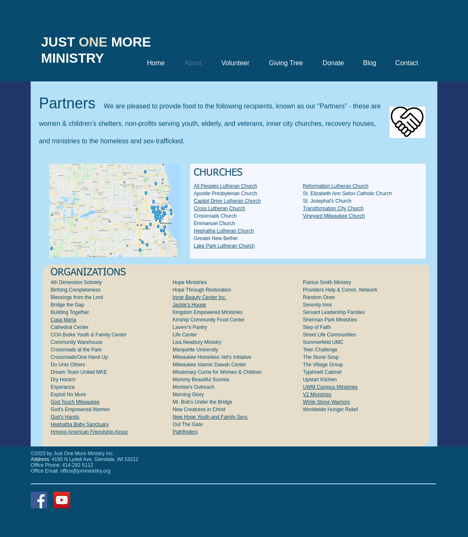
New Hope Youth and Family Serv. (210, 417)
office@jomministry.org (85, 471)
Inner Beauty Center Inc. (200, 297)
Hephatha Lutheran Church (224, 231)
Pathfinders (185, 432)
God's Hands (65, 417)
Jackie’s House (189, 305)
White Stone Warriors (326, 402)
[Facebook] (39, 500)
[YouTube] (62, 500)
